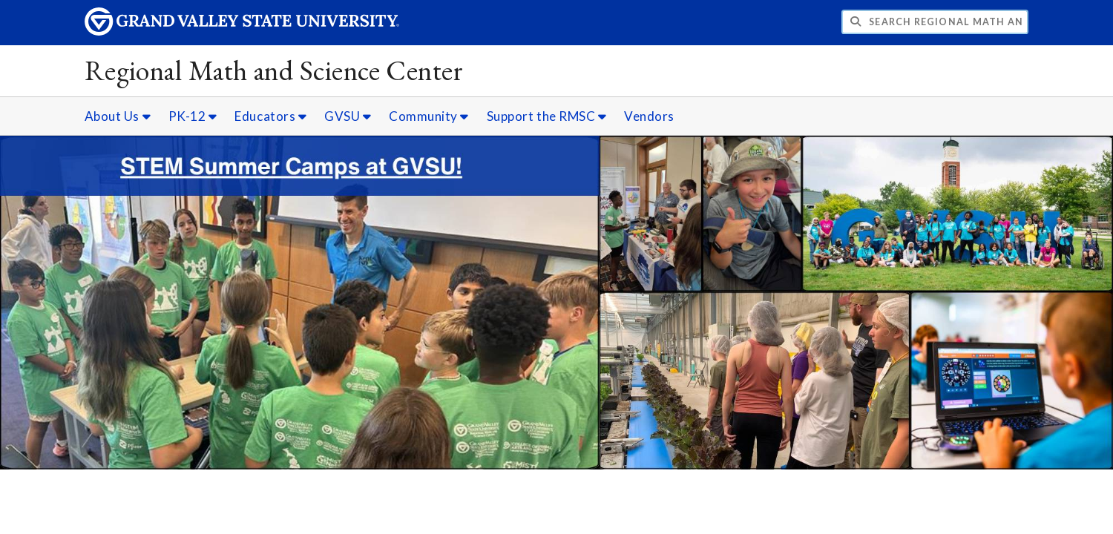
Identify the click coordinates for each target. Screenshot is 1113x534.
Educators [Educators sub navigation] (270, 116)
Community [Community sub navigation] (429, 116)
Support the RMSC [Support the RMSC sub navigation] (547, 116)
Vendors (649, 116)
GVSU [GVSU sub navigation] (347, 116)
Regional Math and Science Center (274, 70)
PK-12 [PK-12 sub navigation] (192, 116)
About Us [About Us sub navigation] (118, 116)
